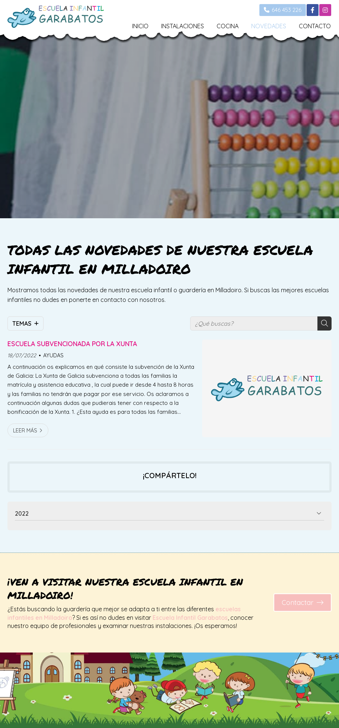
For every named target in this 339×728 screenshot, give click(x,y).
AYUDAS (53, 355)
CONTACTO (315, 26)
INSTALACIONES (182, 26)
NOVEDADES (268, 26)
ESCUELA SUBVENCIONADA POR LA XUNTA (72, 343)
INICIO (140, 26)
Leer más (25, 430)
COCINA (228, 26)
